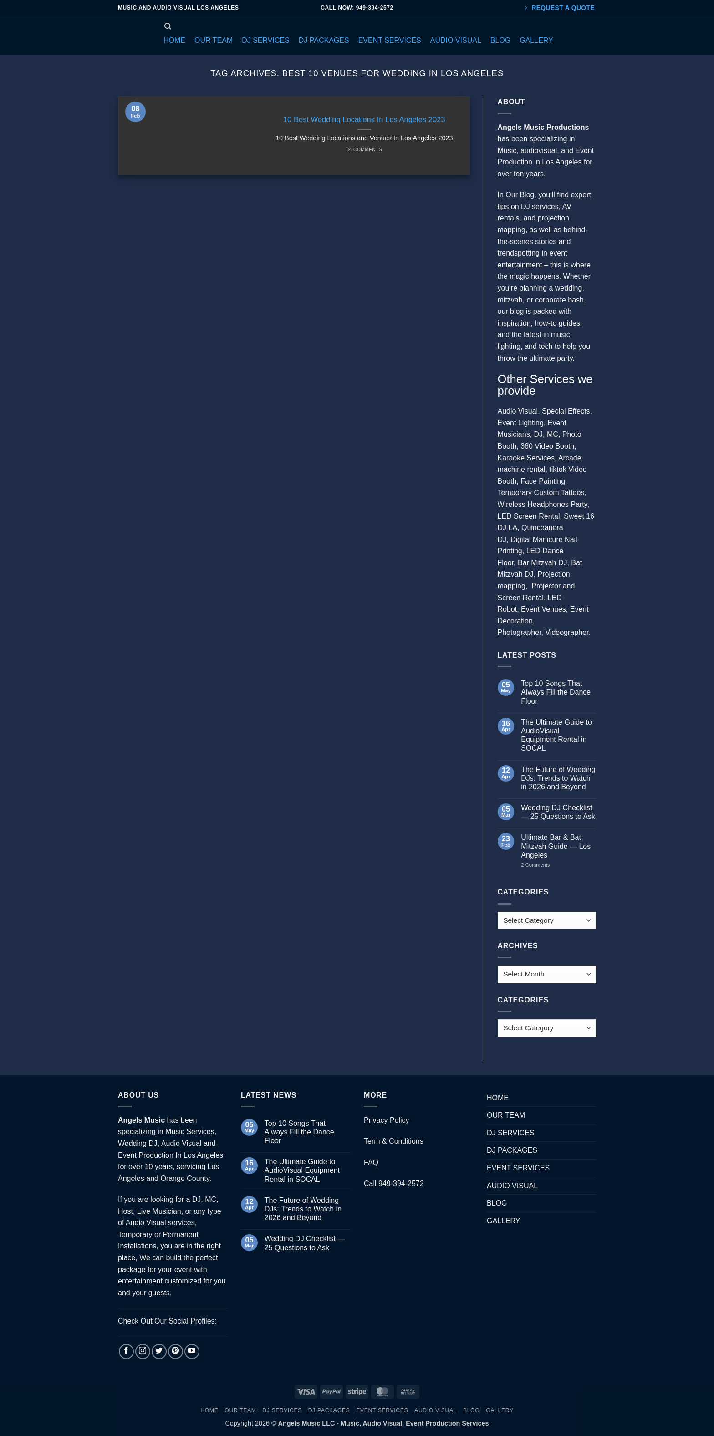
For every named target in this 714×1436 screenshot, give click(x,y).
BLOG (497, 1203)
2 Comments (544, 865)
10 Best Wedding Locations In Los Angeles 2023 (364, 119)
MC (552, 434)
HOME (498, 1098)
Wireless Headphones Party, (544, 504)
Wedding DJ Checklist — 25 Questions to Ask (558, 812)
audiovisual (538, 150)
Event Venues (543, 609)
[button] (174, 40)
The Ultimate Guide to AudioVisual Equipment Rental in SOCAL (556, 735)
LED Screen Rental (529, 516)
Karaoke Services (526, 458)
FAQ (371, 1162)
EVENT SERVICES (518, 1168)
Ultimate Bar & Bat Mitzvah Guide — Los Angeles (556, 846)
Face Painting (542, 481)
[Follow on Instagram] (142, 1351)
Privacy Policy (386, 1120)
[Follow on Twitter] (159, 1351)
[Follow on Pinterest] (175, 1351)
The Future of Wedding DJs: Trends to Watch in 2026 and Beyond (558, 778)
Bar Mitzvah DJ (542, 563)
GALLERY (503, 1221)
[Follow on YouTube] (191, 1351)
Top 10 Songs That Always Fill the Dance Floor (556, 692)
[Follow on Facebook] (126, 1351)
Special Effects (566, 411)
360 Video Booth (547, 446)
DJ (538, 434)
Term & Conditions (393, 1141)
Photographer (519, 632)
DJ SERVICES (511, 1133)
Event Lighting (521, 423)
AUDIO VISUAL (512, 1186)
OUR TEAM (506, 1115)
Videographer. (567, 632)
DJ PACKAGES (512, 1150)
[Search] (168, 26)
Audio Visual (518, 411)
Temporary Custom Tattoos (541, 492)
